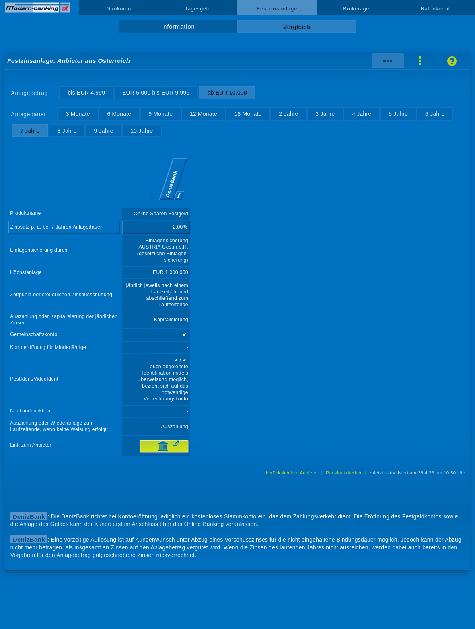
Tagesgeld (198, 9)
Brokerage (356, 9)
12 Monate (203, 114)
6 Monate (119, 114)
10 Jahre (141, 131)
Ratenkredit (435, 9)
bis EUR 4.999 (86, 92)
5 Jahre (398, 114)
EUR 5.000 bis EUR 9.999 (156, 92)
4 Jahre (361, 114)
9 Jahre (103, 131)
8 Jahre (67, 131)
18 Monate (248, 114)
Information (178, 26)
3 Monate (78, 114)
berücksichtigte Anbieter (292, 472)
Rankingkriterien (343, 472)
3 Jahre (325, 114)
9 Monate (160, 114)
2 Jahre (288, 114)
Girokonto (118, 9)
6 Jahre (434, 114)
